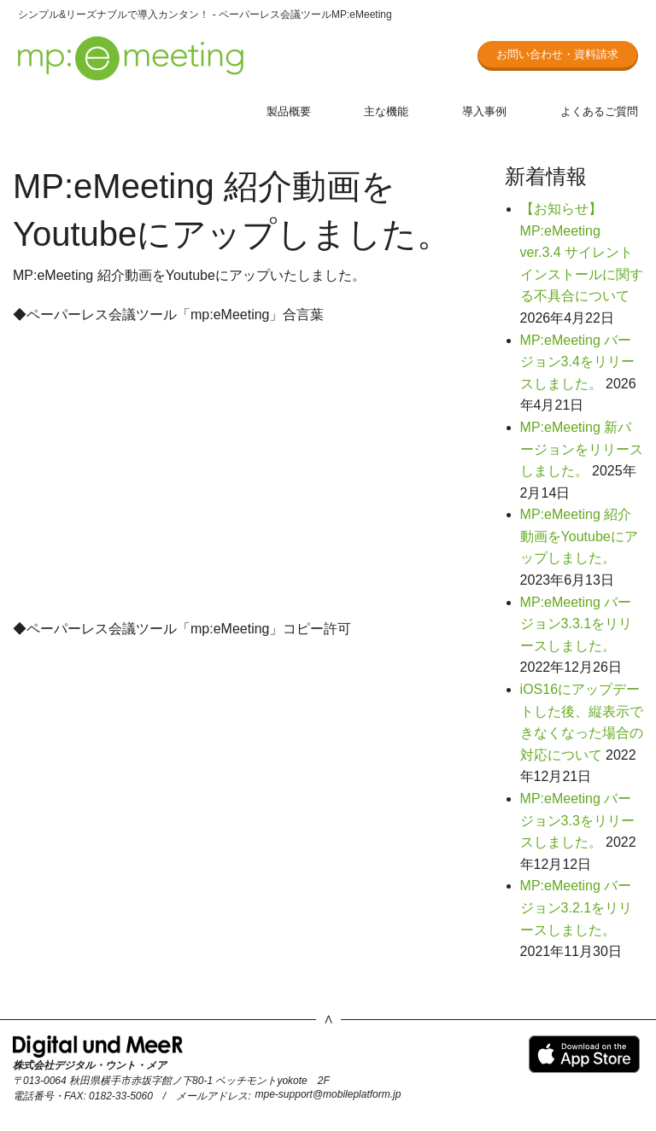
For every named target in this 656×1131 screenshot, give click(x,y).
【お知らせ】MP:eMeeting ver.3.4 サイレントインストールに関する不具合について (581, 252)
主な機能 (386, 111)
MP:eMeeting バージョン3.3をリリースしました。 (577, 820)
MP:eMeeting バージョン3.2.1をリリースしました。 (576, 907)
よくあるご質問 (599, 111)
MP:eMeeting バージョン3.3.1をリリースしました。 (576, 624)
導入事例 (484, 111)
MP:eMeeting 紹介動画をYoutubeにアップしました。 (579, 536)
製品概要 (288, 111)
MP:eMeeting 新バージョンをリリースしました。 (581, 449)
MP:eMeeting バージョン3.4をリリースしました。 (577, 362)
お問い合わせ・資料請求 (557, 54)
